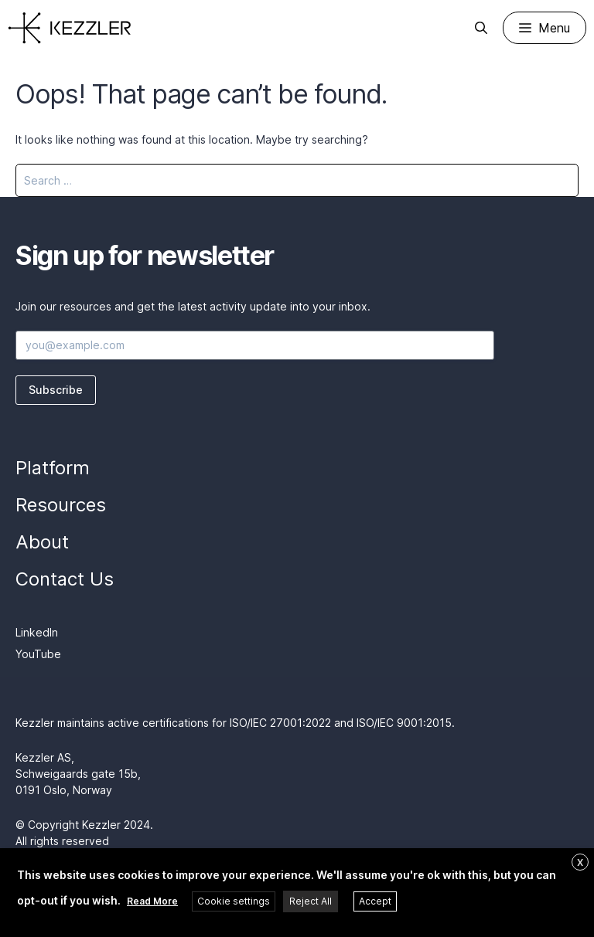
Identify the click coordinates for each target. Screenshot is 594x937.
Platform (52, 468)
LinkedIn (36, 632)
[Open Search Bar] (481, 27)
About (42, 542)
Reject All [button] (310, 901)
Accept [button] (375, 901)
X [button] (580, 862)
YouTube (38, 653)
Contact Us (64, 579)
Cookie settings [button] (233, 901)
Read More (152, 901)
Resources (60, 505)
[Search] (557, 180)
